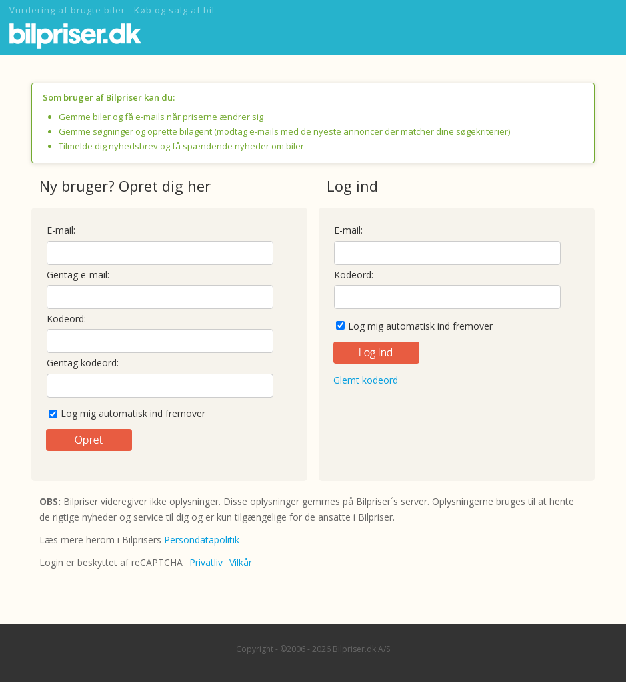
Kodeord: (66, 318)
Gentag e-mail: (78, 274)
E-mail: (61, 230)
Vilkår (240, 562)
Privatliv (206, 562)
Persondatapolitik (201, 539)
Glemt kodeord (365, 380)
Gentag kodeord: (83, 362)
